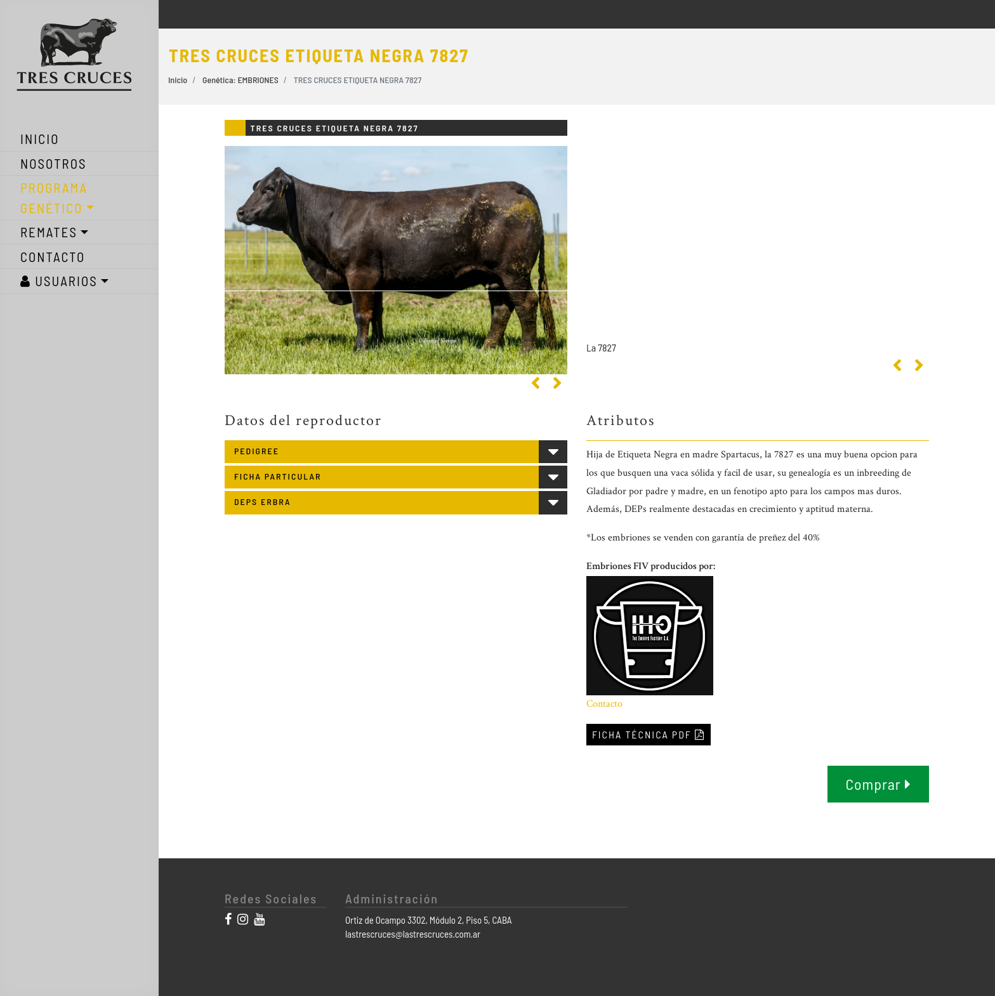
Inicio (177, 79)
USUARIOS (59, 281)
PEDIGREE (256, 450)
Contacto (604, 704)
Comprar (878, 784)
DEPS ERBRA (262, 501)
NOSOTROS (53, 163)
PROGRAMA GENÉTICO (54, 197)
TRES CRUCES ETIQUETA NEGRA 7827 (358, 79)
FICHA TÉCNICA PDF (648, 734)
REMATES (48, 232)
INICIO (40, 139)
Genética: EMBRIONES (240, 79)
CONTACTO (52, 257)
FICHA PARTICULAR (277, 476)
